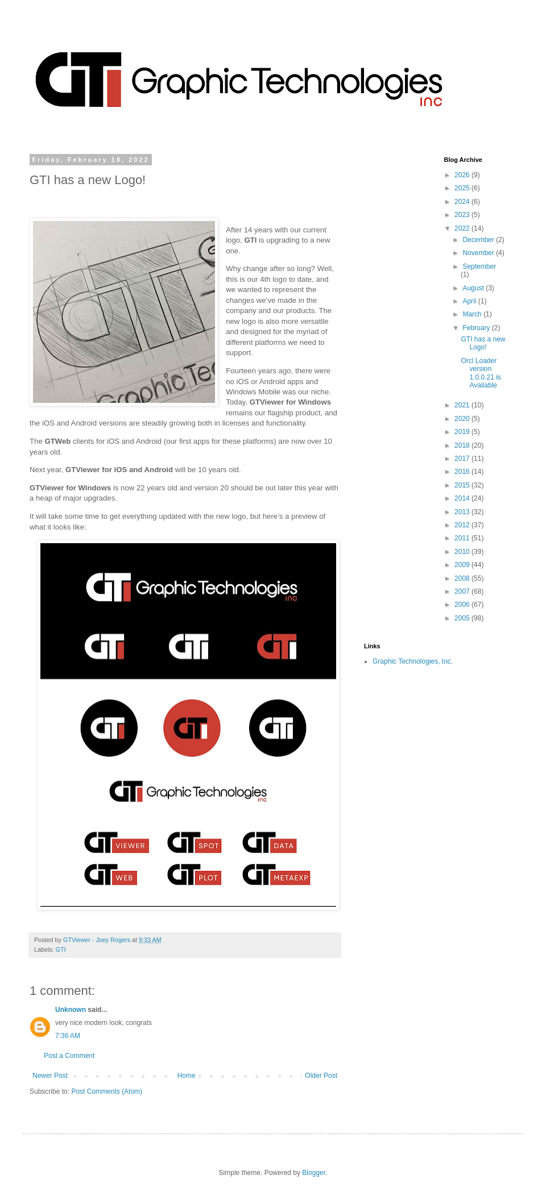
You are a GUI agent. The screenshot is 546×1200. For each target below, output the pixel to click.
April (470, 301)
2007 (462, 591)
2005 (462, 618)
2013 (462, 512)
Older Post (321, 1076)
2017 (462, 459)
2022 (462, 228)
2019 (462, 432)
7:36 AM (67, 1036)
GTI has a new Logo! (483, 343)
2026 (462, 175)
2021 (462, 405)
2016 (462, 472)
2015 (462, 485)
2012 (462, 525)
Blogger (313, 1173)
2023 (462, 215)
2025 (462, 188)
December (479, 240)
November (479, 253)
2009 (462, 565)
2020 (462, 419)
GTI (61, 949)
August (474, 288)
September (479, 266)
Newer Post (50, 1076)
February (476, 328)
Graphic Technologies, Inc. (413, 661)
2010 (462, 552)
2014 (462, 498)
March (472, 314)
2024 (462, 202)
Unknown (70, 1010)
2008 (462, 578)
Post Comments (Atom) (106, 1091)
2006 (462, 605)
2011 (462, 538)
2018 (462, 445)
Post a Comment (69, 1056)
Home (186, 1076)
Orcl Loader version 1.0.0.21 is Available (480, 373)
